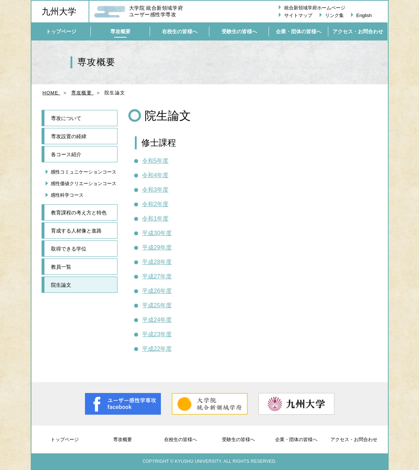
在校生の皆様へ (180, 439)
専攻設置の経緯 (68, 136)
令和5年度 (155, 161)
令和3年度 (155, 190)
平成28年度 (157, 262)
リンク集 (334, 15)
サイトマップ (298, 15)
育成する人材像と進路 (76, 231)
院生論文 (61, 285)
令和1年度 (155, 218)
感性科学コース (67, 195)
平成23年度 (157, 334)
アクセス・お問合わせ (353, 439)
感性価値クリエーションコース (83, 183)
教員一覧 (61, 267)
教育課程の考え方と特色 (79, 212)
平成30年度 (157, 233)
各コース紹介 (66, 154)
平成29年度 (157, 247)
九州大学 (59, 11)
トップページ (65, 439)
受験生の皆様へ (238, 439)
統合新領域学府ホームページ (314, 7)
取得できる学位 (68, 249)
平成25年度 (157, 305)
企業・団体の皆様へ (296, 439)
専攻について (66, 118)
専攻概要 (122, 439)
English (364, 15)
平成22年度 (157, 349)
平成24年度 (157, 320)
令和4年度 (155, 175)
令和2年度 (155, 204)
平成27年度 (157, 276)
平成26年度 (157, 291)
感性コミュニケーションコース (83, 172)
